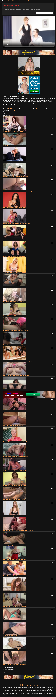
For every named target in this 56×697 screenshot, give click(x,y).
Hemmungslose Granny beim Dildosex (12, 649)
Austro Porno (29, 0)
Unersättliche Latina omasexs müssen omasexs (14, 606)
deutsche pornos (21, 0)
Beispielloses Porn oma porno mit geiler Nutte (14, 256)
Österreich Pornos (12, 0)
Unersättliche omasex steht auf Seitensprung (14, 592)
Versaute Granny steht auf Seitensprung (13, 131)
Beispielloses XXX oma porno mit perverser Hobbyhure (16, 223)
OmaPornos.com (11, 5)
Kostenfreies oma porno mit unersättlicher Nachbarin (16, 375)
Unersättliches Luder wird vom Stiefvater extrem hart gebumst (18, 530)
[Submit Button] (51, 13)
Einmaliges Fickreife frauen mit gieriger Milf (13, 301)
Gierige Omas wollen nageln (10, 145)
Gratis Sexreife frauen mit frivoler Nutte (12, 162)
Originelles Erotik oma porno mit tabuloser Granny (15, 330)
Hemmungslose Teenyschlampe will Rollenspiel (14, 516)
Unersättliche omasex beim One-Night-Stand (14, 344)
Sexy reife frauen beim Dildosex (11, 315)
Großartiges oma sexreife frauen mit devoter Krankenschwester (18, 470)
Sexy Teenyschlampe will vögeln (11, 545)
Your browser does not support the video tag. (29, 32)
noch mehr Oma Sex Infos (9, 104)
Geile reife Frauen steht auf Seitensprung (13, 425)
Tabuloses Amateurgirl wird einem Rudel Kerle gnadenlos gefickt (19, 191)
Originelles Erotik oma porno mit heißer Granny (14, 485)
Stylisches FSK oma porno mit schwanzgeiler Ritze (15, 176)
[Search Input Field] (43, 13)
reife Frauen (13, 110)
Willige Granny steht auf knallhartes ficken (13, 286)
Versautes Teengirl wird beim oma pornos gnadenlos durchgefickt (19, 411)
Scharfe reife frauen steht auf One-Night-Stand (14, 621)
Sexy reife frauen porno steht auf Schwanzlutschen (15, 456)
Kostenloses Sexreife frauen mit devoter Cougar (15, 559)
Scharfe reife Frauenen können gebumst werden (15, 272)
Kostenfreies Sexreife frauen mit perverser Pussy (15, 664)
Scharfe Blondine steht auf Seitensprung (13, 575)
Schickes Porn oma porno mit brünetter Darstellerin (15, 390)
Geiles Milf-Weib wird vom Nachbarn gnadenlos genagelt (17, 239)
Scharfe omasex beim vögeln (10, 635)
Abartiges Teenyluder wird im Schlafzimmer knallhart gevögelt (18, 361)
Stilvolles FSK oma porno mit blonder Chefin (14, 499)
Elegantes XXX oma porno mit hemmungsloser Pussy (16, 441)
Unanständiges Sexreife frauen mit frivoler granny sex (16, 207)
